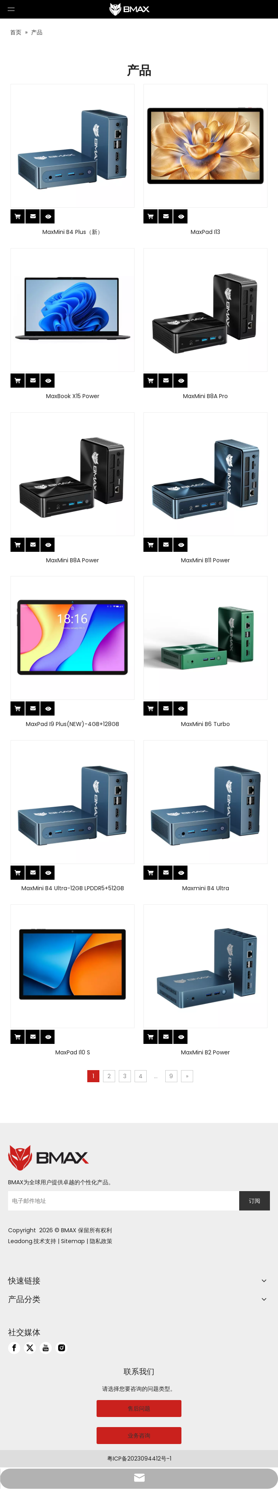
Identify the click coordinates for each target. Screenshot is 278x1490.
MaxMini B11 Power (205, 560)
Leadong (20, 1241)
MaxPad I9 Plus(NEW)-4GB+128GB (72, 724)
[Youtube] (46, 1348)
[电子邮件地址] (121, 1200)
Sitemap (73, 1241)
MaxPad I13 (205, 232)
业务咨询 (139, 1436)
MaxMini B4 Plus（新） (72, 232)
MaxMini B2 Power (205, 1052)
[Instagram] (61, 1348)
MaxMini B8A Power (72, 560)
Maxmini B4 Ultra (205, 888)
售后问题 (139, 1408)
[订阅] (254, 1200)
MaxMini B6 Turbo (205, 724)
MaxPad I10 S (72, 1052)
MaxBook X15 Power (72, 396)
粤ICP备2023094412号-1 (139, 1459)
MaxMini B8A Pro (205, 396)
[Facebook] (14, 1348)
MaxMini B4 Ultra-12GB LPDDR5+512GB (72, 888)
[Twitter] (30, 1348)
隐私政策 (101, 1241)
